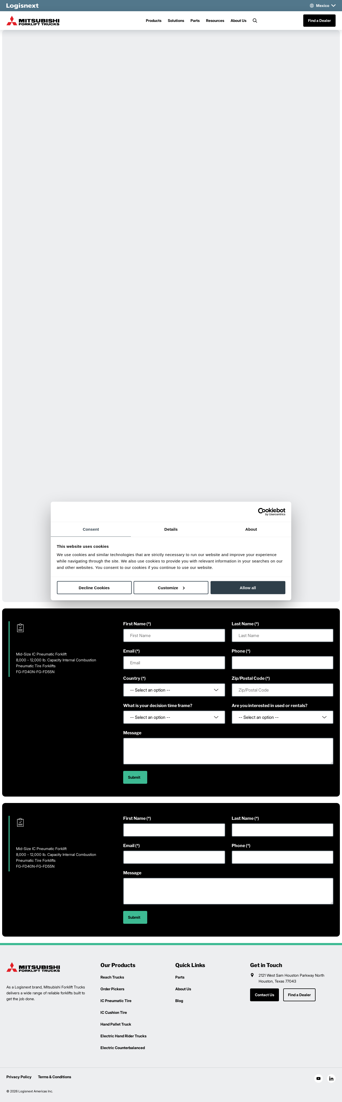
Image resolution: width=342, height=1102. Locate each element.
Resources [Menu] (215, 20)
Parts (195, 20)
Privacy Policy (19, 1076)
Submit (134, 777)
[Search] (255, 20)
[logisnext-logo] (33, 967)
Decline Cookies (94, 587)
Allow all (248, 587)
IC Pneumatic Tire (115, 1000)
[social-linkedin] (331, 1078)
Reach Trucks (112, 977)
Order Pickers (112, 989)
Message (132, 732)
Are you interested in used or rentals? (270, 705)
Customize (171, 587)
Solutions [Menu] (176, 20)
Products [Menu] (153, 20)
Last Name (243, 623)
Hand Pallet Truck (115, 1024)
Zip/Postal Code (248, 678)
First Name (134, 623)
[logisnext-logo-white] (22, 5)
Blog (179, 1000)
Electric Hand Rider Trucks (123, 1036)
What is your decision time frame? (157, 705)
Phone (238, 651)
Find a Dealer (319, 20)
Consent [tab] (91, 529)
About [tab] (251, 529)
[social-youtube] (318, 1078)
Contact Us (264, 994)
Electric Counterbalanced (122, 1047)
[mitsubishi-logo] (33, 20)
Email (128, 651)
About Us (238, 20)
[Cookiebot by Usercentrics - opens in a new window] (262, 512)
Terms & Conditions (54, 1076)
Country (131, 678)
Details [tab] (171, 529)
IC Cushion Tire (113, 1012)
